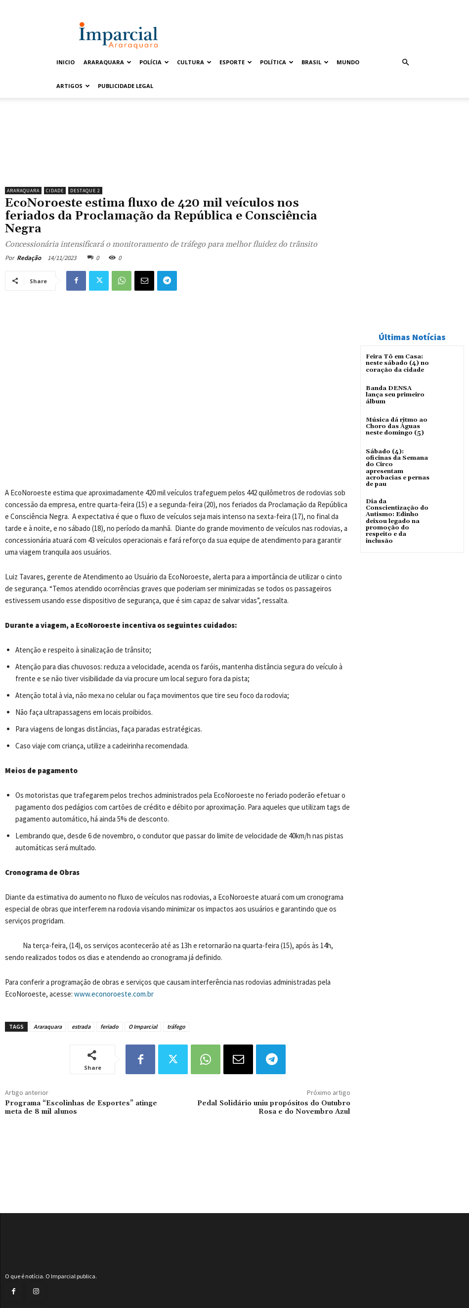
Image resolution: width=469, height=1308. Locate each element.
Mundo (348, 62)
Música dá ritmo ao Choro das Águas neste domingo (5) (396, 426)
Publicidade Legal (125, 85)
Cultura (194, 62)
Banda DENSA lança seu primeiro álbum (397, 391)
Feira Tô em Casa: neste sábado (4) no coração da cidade (397, 363)
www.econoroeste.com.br (114, 994)
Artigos (73, 85)
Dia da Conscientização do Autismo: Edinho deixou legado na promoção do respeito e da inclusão (397, 520)
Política (277, 62)
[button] (406, 62)
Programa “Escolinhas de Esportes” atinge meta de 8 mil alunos (81, 1107)
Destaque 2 (85, 190)
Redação (29, 258)
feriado (109, 1026)
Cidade (55, 190)
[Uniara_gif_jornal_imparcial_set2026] (177, 156)
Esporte (235, 62)
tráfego (176, 1026)
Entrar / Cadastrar (75, 6)
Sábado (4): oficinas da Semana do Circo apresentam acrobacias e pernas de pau (397, 468)
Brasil (315, 62)
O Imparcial (142, 1026)
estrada (81, 1026)
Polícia (154, 62)
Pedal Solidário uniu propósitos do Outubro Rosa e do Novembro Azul (273, 1107)
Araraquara (107, 62)
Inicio (65, 62)
